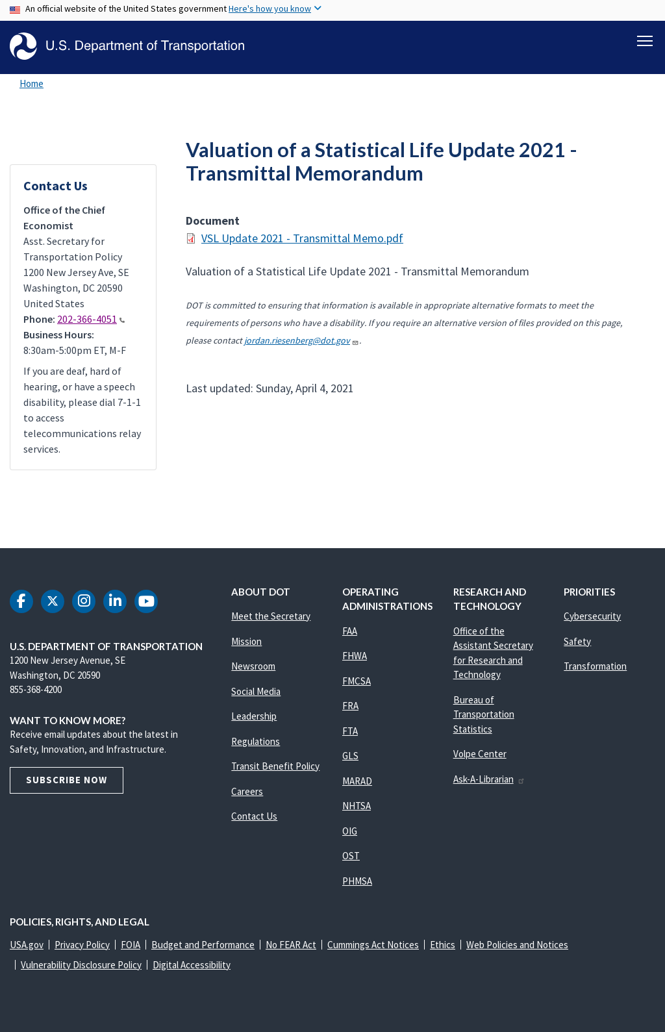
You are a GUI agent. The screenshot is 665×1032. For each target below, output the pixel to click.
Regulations (255, 741)
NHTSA (356, 805)
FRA (350, 705)
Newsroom (253, 666)
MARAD (357, 781)
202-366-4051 (91, 318)
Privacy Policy (82, 944)
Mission (246, 641)
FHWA (354, 655)
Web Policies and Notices (517, 944)
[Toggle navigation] (645, 39)
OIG (349, 831)
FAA (349, 631)
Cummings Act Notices (373, 944)
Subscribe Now (66, 780)
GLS (350, 755)
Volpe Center (480, 754)
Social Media (256, 691)
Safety (577, 641)
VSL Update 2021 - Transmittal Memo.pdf (302, 238)
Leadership (254, 716)
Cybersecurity (592, 616)
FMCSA (356, 681)
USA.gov (27, 944)
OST (351, 856)
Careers (247, 791)
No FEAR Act (291, 944)
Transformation (595, 666)
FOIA (130, 944)
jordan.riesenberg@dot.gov (301, 340)
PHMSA (357, 881)
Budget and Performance (203, 944)
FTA (350, 731)
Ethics (442, 944)
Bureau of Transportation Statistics (483, 714)
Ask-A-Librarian (489, 779)
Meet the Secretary (270, 616)
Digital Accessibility (192, 965)
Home (31, 83)
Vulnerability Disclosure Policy (81, 965)
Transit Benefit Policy (275, 766)
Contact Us (254, 816)
